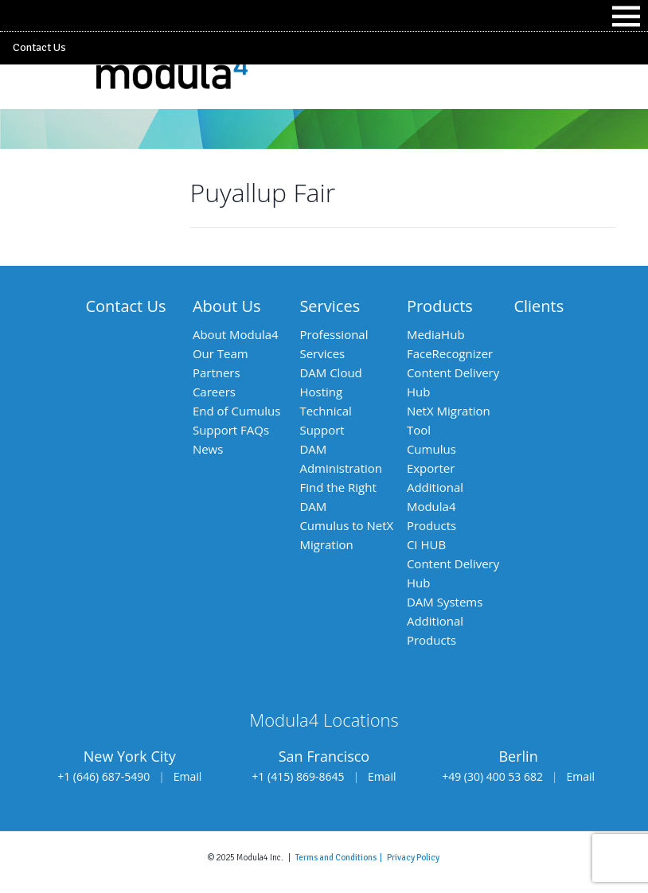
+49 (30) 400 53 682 (492, 776)
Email (188, 776)
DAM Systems (444, 602)
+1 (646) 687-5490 (103, 776)
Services (329, 306)
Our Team (220, 353)
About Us (227, 306)
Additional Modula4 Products (435, 506)
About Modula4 (236, 334)
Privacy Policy (413, 857)
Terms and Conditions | (341, 857)
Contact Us (39, 47)
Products (440, 306)
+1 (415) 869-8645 (298, 776)
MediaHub (436, 334)
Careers (214, 392)
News (208, 449)
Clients (538, 306)
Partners (216, 372)
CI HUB (426, 544)
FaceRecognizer (450, 353)
